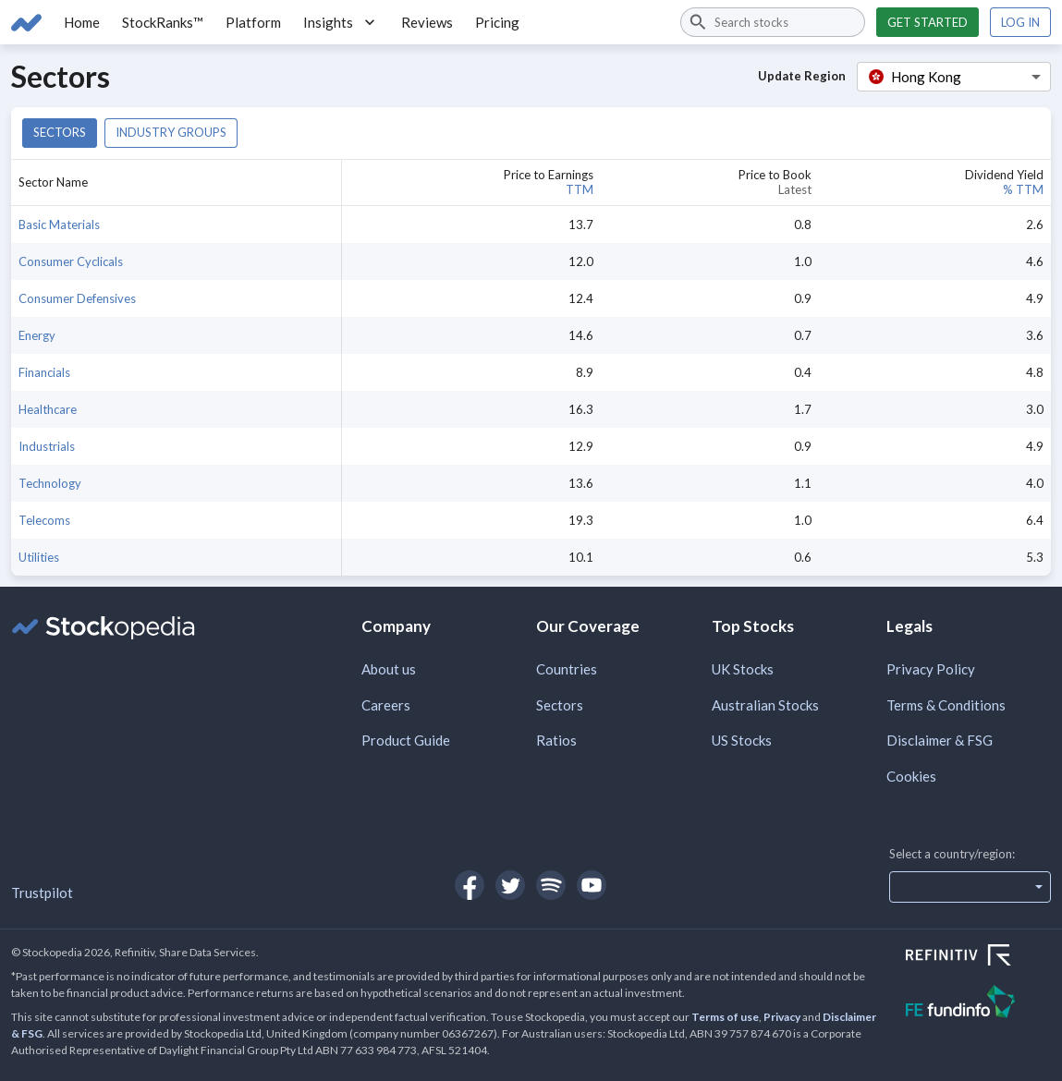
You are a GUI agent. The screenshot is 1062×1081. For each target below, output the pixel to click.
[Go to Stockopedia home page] (26, 22)
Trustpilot (42, 892)
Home (82, 22)
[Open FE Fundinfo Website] (978, 1004)
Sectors (59, 132)
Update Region (802, 75)
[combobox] (772, 22)
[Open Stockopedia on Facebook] (469, 885)
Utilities (38, 557)
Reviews (427, 22)
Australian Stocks (765, 705)
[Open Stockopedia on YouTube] (591, 885)
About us (388, 669)
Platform (253, 22)
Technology (49, 483)
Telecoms (44, 520)
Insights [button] (341, 22)
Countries (566, 669)
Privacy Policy (930, 669)
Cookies (911, 776)
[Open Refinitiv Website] (978, 957)
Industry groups (171, 132)
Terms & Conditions (946, 705)
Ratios (556, 740)
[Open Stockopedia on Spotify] (551, 885)
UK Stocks (743, 669)
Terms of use (725, 1017)
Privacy (781, 1017)
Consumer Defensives (77, 298)
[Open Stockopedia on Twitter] (510, 885)
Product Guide (405, 740)
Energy (36, 335)
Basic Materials (59, 224)
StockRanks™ (162, 22)
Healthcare (47, 409)
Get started (927, 22)
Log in (1020, 22)
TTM (579, 189)
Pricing (497, 22)
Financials (44, 372)
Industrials (46, 446)
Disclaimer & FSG (939, 740)
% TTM (1023, 189)
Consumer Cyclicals (70, 261)
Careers (385, 705)
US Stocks (742, 740)
